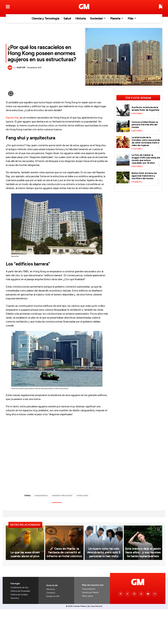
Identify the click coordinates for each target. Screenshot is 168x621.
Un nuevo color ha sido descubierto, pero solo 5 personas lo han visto (103, 564)
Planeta (137, 182)
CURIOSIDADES (41, 496)
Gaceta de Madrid (90, 604)
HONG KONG (82, 496)
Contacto (50, 604)
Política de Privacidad (20, 603)
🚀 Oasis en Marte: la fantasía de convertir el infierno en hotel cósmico (64, 564)
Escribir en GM (52, 608)
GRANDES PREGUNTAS (62, 496)
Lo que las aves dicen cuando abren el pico (25, 566)
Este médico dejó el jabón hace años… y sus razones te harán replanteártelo (143, 564)
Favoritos (14, 610)
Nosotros (50, 601)
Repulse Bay (12, 117)
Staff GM (21, 67)
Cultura (137, 149)
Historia (137, 114)
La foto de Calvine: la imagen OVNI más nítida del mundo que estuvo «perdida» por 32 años (144, 159)
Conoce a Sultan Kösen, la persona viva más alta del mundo (145, 125)
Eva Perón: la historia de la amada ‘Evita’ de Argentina (146, 108)
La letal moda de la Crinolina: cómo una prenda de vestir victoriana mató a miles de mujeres (146, 141)
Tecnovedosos (88, 600)
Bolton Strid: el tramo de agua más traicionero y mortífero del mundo (144, 176)
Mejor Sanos (87, 608)
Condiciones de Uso (19, 599)
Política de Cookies (19, 606)
